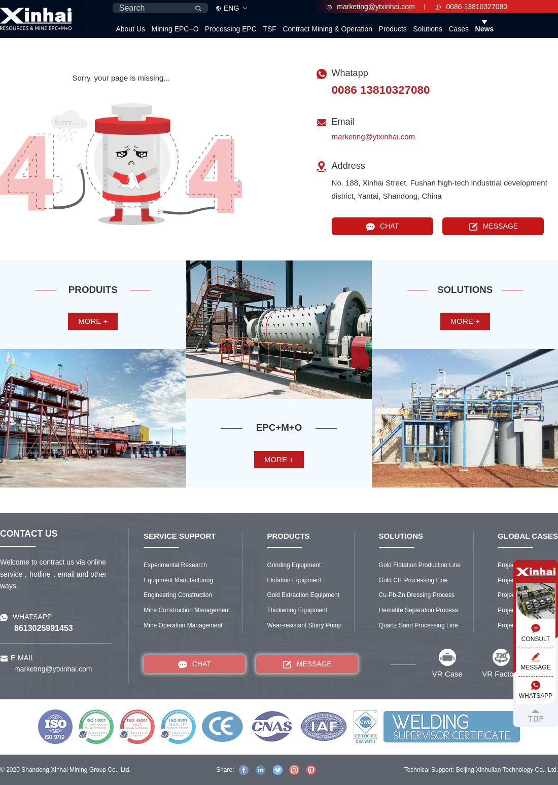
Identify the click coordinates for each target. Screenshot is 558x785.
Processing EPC (231, 29)
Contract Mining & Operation (327, 29)
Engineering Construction (178, 595)
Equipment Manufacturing (178, 580)
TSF (269, 29)
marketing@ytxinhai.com (371, 7)
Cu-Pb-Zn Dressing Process (417, 595)
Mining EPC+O (175, 29)
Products (393, 29)
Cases (458, 29)
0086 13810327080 (471, 7)
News (484, 29)
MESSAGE (493, 226)
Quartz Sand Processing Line (418, 625)
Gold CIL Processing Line (413, 580)
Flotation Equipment (294, 580)
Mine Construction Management (187, 610)
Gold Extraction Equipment (303, 595)
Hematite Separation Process (418, 610)
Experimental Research (175, 565)
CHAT (382, 226)
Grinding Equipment (294, 565)
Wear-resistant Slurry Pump (304, 625)
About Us (130, 29)
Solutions (427, 29)
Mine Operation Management (183, 625)
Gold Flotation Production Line (420, 565)
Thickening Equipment (297, 610)
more (93, 321)
